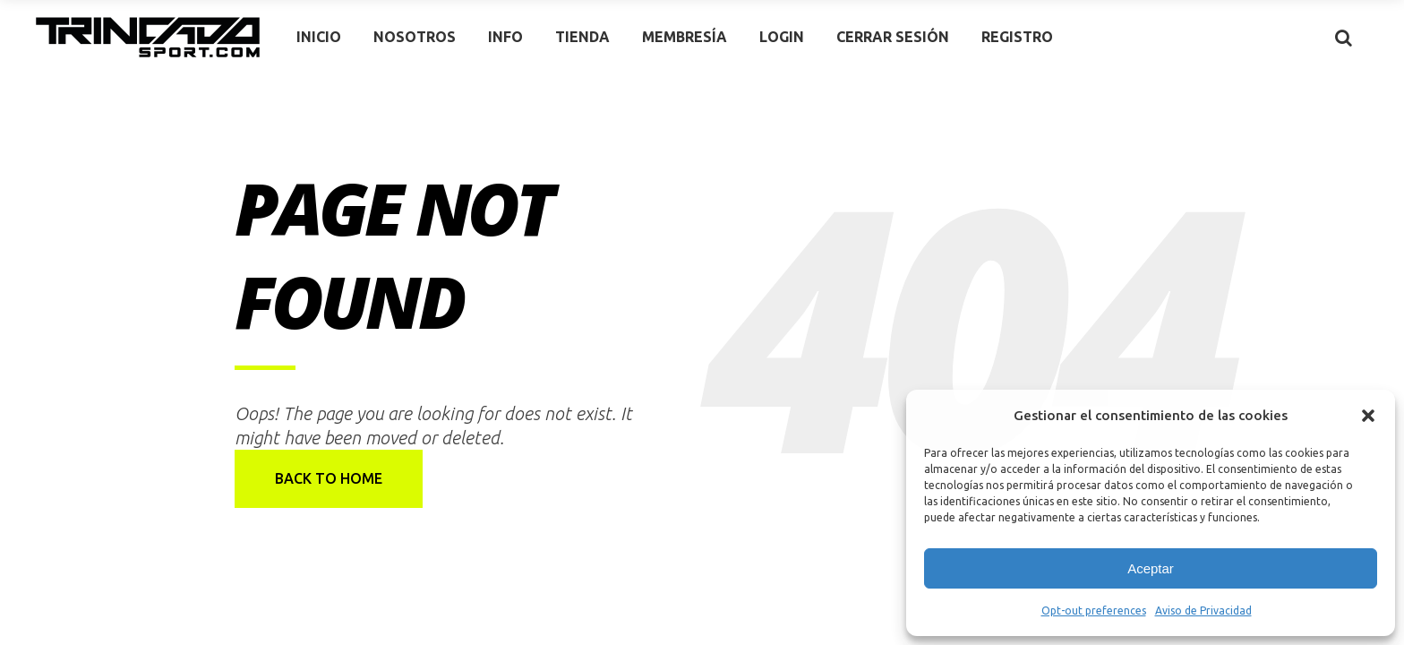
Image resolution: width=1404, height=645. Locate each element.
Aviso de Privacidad (1203, 610)
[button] (1368, 416)
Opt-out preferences (1093, 610)
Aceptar (1150, 568)
